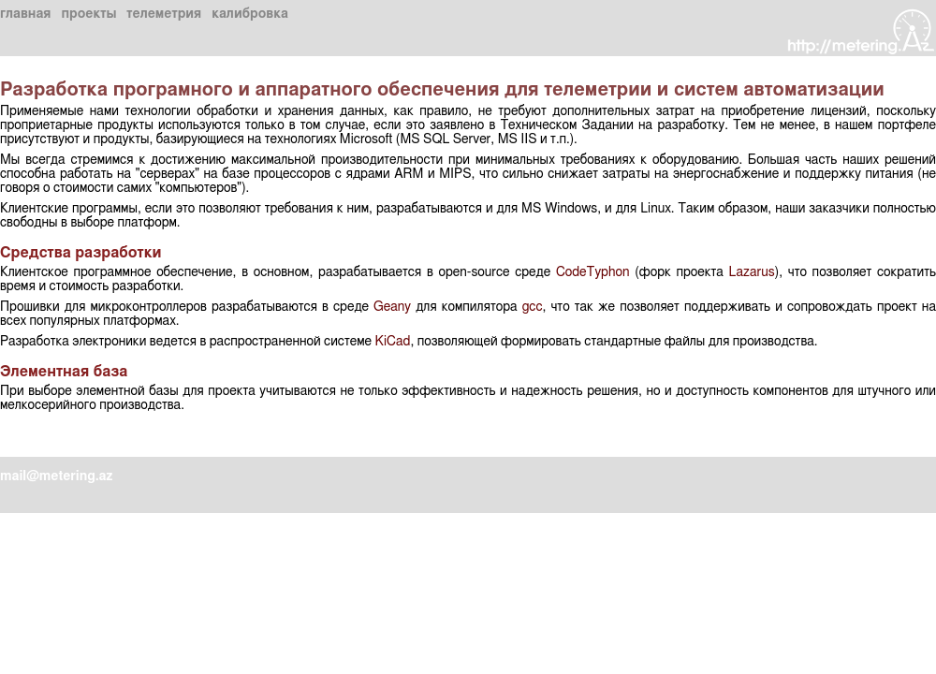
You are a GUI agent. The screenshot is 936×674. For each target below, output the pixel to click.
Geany (392, 307)
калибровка (250, 14)
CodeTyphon (593, 272)
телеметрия (163, 14)
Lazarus (752, 272)
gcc (532, 307)
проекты (88, 14)
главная (25, 14)
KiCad (392, 341)
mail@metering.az (56, 476)
